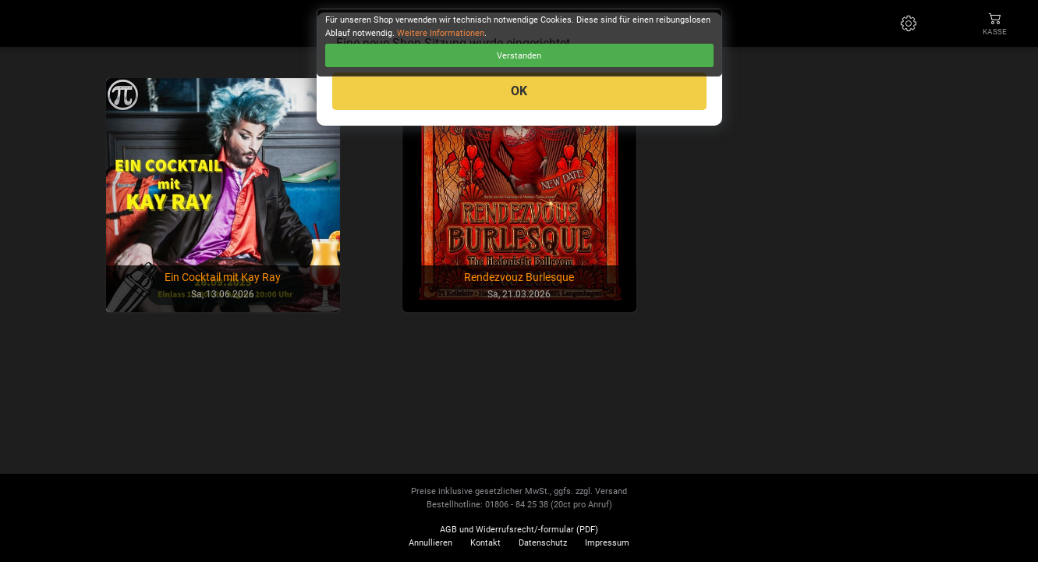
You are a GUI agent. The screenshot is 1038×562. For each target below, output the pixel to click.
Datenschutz (543, 543)
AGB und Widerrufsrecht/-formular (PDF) (519, 530)
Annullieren (430, 543)
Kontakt (485, 543)
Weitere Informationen (440, 33)
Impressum (607, 543)
